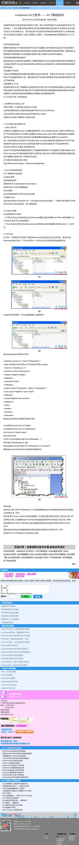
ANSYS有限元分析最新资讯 (11, 780)
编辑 (73, 564)
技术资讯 (60, 3)
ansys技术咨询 (14, 557)
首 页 (20, 3)
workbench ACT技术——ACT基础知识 (31, 551)
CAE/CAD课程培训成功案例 (11, 748)
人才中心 (51, 3)
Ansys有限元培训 (55, 551)
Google (46, 838)
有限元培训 (60, 840)
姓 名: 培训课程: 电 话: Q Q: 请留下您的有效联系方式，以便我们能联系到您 (25, 589)
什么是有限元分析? (9, 807)
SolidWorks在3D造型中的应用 (12, 761)
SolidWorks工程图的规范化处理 (13, 768)
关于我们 (68, 3)
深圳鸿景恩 (72, 836)
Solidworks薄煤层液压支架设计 (13, 772)
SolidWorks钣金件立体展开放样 (13, 770)
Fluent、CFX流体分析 (52, 557)
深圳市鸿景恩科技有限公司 (22, 826)
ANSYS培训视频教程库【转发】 (13, 788)
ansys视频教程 (23, 554)
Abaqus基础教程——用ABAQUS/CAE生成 (17, 795)
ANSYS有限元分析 (24, 8)
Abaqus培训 (11, 561)
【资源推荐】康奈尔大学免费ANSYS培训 (16, 791)
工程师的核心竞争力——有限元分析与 (15, 786)
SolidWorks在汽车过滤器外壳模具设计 (15, 777)
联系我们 (71, 838)
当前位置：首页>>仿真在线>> (15, 8)
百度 (45, 836)
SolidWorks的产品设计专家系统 (13, 775)
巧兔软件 (59, 844)
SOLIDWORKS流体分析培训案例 (13, 751)
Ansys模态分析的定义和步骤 (12, 805)
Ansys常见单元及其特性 (10, 798)
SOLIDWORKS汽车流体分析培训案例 (15, 758)
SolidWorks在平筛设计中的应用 (13, 765)
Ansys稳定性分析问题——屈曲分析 (14, 800)
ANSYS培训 (6, 793)
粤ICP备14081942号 (25, 824)
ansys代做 (38, 557)
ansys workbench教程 (39, 554)
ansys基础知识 (27, 557)
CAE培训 (35, 3)
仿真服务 (27, 3)
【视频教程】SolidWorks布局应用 (14, 756)
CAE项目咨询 (61, 838)
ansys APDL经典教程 (57, 554)
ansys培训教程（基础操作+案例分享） (15, 784)
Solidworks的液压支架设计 (11, 763)
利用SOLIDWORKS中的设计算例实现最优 (17, 753)
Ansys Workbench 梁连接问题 (12, 810)
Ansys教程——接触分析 (10, 803)
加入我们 (71, 840)
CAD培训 (43, 3)
